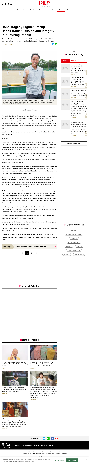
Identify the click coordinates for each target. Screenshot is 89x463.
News (53, 10)
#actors (79, 246)
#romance (74, 230)
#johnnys (74, 238)
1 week (83, 60)
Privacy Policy (27, 445)
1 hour (65, 60)
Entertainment (43, 10)
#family (66, 254)
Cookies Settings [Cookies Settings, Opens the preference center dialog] (59, 460)
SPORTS (11, 44)
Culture (69, 10)
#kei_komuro (79, 254)
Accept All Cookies (72, 460)
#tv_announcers (74, 242)
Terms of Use (18, 445)
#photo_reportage (74, 250)
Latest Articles (22, 10)
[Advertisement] (29, 305)
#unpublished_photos (74, 234)
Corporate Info (49, 445)
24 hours (74, 60)
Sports (61, 10)
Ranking (32, 10)
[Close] (86, 460)
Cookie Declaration (38, 445)
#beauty (68, 246)
